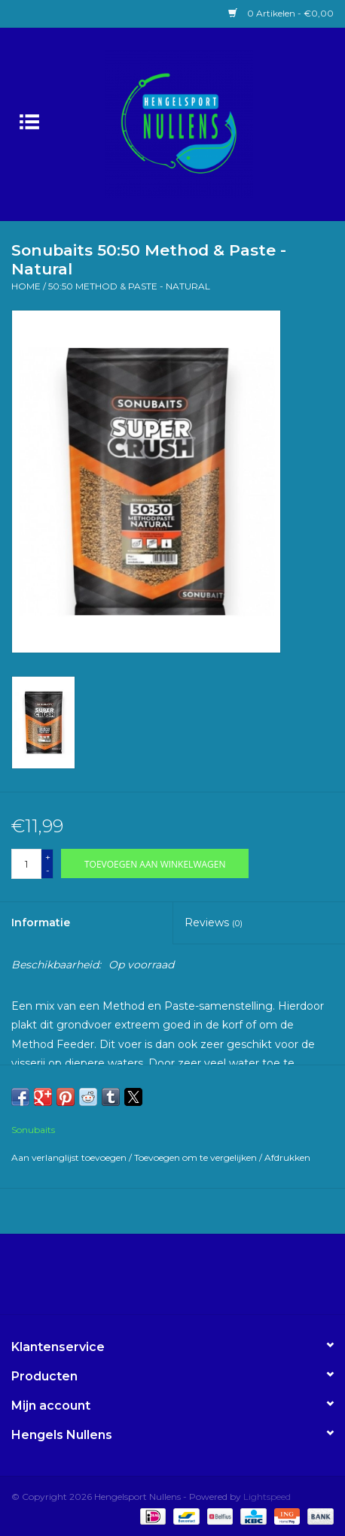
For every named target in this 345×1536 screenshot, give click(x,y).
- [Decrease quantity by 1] (48, 870)
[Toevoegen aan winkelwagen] (155, 863)
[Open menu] (29, 121)
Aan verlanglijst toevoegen (70, 1157)
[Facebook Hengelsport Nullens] (159, 1280)
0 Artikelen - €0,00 (281, 13)
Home (26, 286)
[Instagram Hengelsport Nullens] (186, 1280)
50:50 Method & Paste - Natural (129, 286)
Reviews (214, 922)
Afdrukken (287, 1157)
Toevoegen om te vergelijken (196, 1157)
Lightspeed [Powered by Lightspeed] (267, 1496)
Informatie (40, 922)
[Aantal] (26, 864)
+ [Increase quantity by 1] (47, 856)
